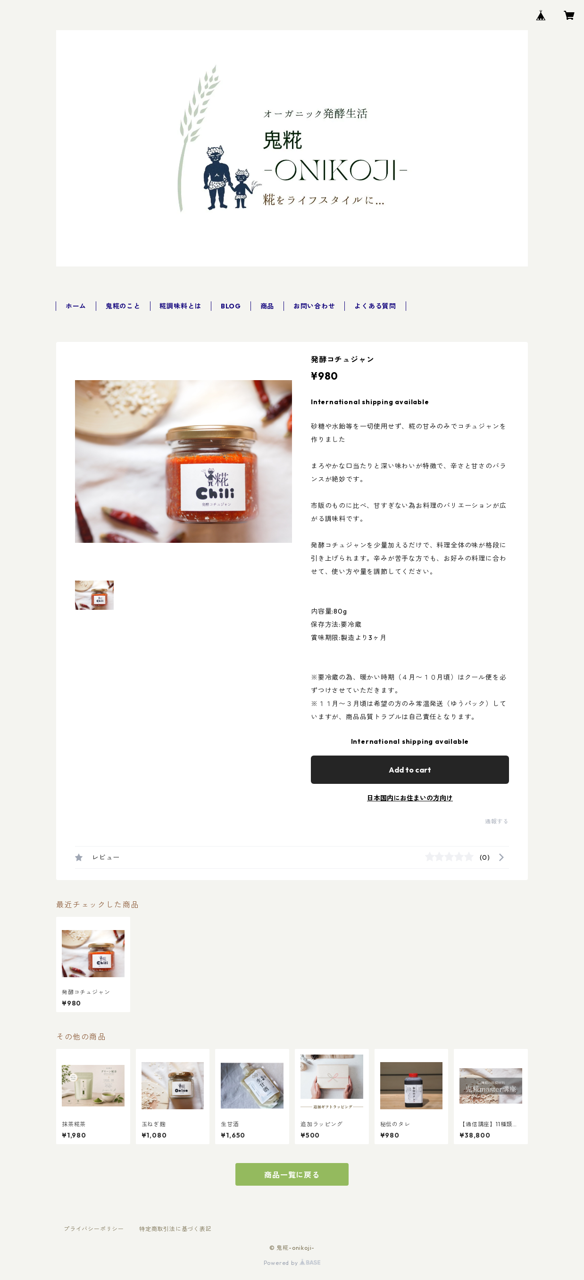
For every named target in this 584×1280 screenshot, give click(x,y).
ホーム (76, 306)
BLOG (231, 306)
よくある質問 (375, 306)
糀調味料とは (180, 306)
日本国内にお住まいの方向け (410, 798)
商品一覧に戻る (292, 1175)
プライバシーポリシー (94, 1228)
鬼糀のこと (123, 306)
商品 (267, 306)
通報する (497, 821)
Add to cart (410, 769)
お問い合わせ (314, 306)
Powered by (292, 1262)
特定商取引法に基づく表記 (175, 1228)
